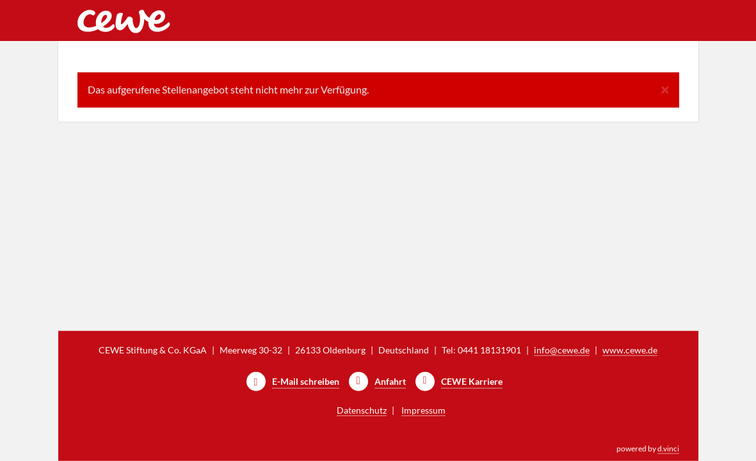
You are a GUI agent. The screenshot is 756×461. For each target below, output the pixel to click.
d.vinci (668, 448)
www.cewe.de (629, 349)
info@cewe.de (562, 349)
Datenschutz (362, 410)
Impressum (423, 410)
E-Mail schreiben (305, 381)
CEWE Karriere (472, 381)
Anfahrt (390, 381)
